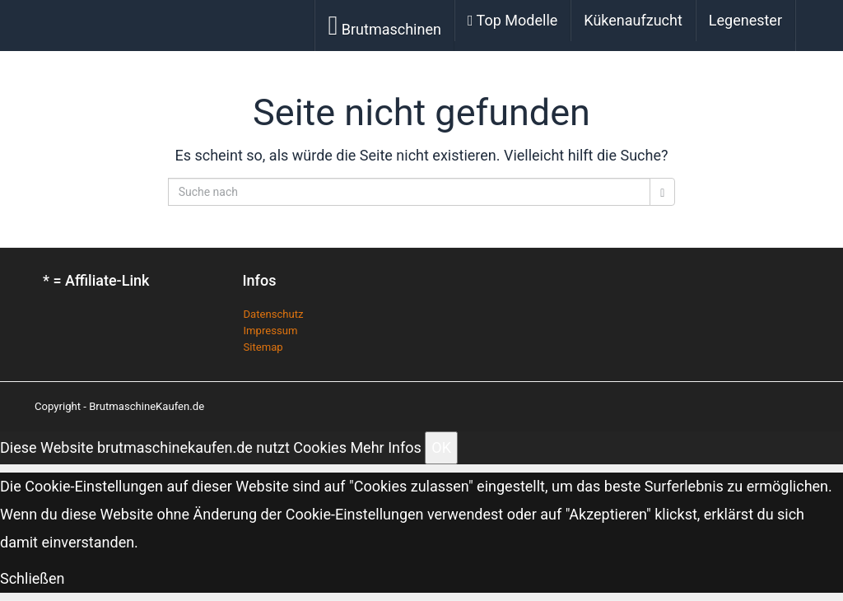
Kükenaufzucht (633, 20)
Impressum (271, 330)
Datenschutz (274, 314)
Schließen (32, 578)
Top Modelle (512, 20)
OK (441, 447)
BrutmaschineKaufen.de (146, 406)
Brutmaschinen (384, 25)
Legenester (745, 20)
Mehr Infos (385, 447)
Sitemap (263, 347)
